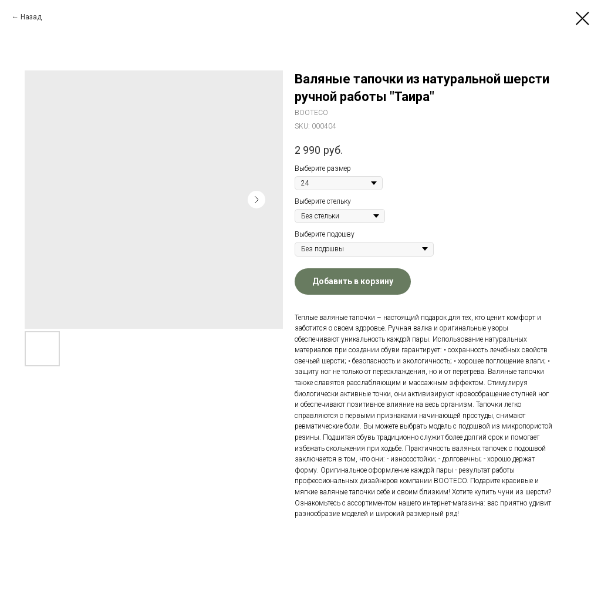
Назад (31, 17)
